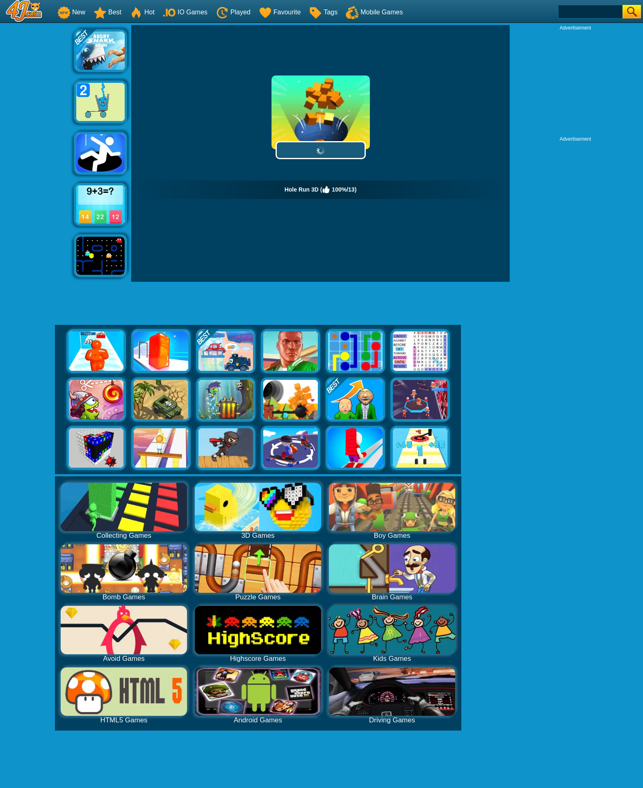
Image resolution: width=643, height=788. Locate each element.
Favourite (280, 12)
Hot (142, 12)
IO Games (185, 12)
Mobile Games (374, 12)
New (71, 12)
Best (107, 12)
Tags (323, 12)
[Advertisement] (37, 148)
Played (233, 12)
